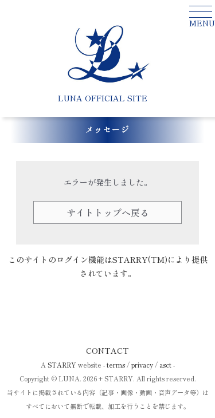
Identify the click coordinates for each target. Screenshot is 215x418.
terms (116, 364)
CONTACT (107, 350)
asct (165, 364)
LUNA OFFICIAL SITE (102, 98)
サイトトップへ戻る (108, 212)
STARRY (62, 364)
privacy (142, 364)
